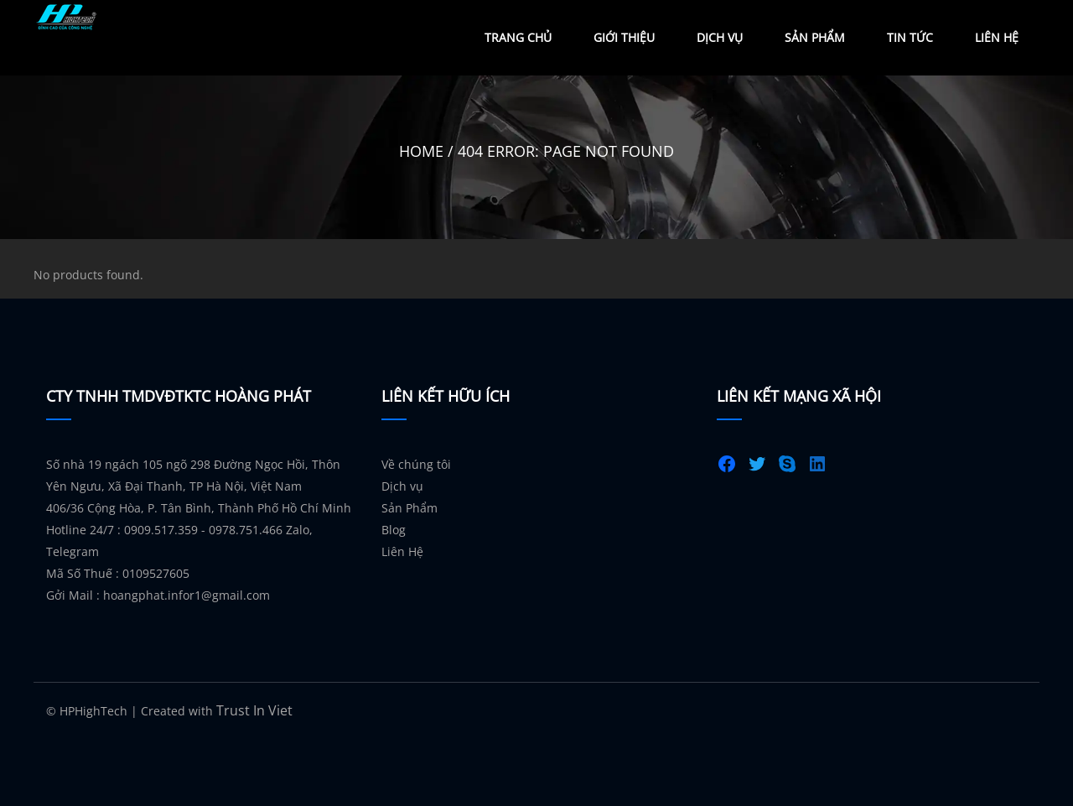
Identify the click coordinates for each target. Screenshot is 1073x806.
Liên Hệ (997, 37)
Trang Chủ (518, 37)
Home (421, 151)
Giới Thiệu (624, 37)
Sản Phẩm (815, 37)
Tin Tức (910, 37)
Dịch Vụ (720, 37)
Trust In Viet (254, 710)
